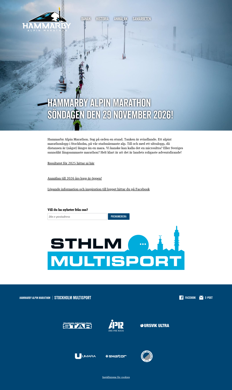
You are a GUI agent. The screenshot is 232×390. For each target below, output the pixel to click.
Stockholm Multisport (72, 298)
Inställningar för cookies (116, 377)
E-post (209, 298)
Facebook (190, 298)
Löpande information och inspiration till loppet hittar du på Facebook (99, 189)
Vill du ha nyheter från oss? (68, 210)
